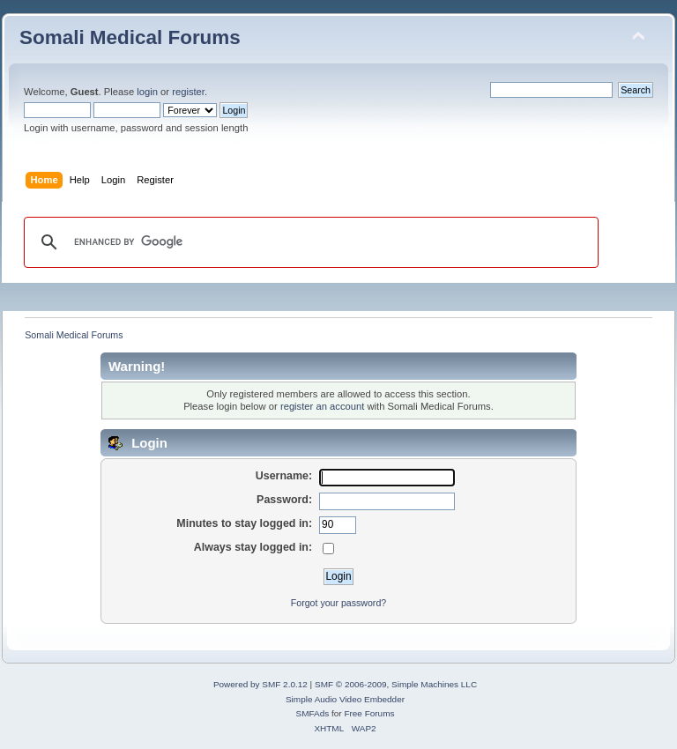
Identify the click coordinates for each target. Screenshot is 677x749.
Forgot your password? (338, 602)
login (147, 91)
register (188, 91)
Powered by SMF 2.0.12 (260, 684)
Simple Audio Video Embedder (345, 699)
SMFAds (313, 713)
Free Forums (369, 713)
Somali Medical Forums (130, 37)
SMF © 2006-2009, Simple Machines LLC (396, 684)
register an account (322, 406)
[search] (308, 242)
